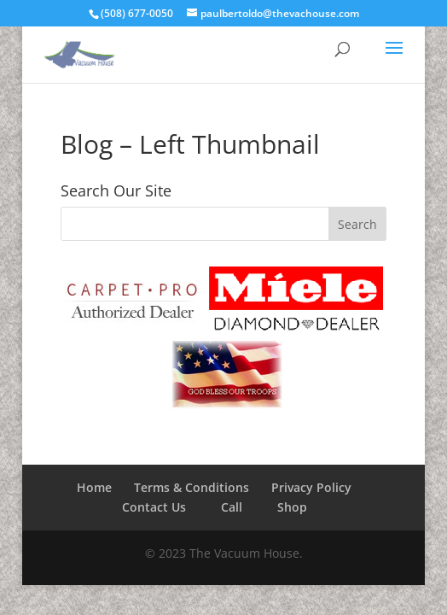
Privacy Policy (311, 487)
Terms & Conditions (191, 487)
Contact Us (154, 507)
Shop (292, 507)
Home (94, 487)
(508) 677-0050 (137, 13)
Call (231, 507)
